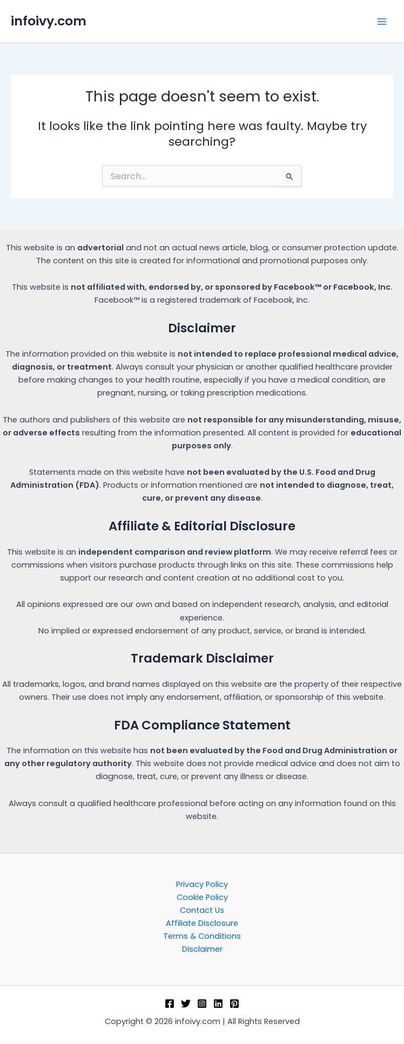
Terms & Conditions (202, 936)
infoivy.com (48, 21)
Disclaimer (202, 949)
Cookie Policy (202, 897)
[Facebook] (169, 1003)
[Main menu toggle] (382, 21)
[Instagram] (202, 1003)
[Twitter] (186, 1003)
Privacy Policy (202, 884)
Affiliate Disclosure (202, 923)
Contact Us (202, 910)
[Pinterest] (234, 1003)
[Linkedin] (218, 1003)
